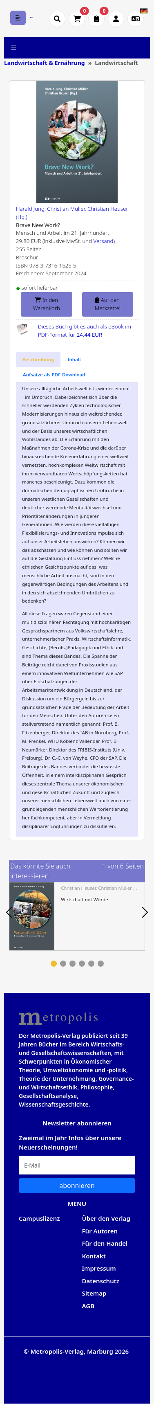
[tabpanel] (77, 916)
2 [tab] (63, 964)
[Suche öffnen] (57, 19)
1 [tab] (54, 964)
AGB (88, 1306)
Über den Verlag (106, 1218)
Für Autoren (100, 1231)
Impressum (99, 1268)
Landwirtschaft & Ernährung (44, 63)
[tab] (38, 359)
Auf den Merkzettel (108, 304)
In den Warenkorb (46, 304)
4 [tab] (82, 964)
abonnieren (77, 1185)
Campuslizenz (39, 1218)
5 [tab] (91, 964)
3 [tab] (72, 964)
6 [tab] (101, 964)
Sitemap (94, 1293)
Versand (104, 241)
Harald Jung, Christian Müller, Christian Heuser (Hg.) (72, 212)
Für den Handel (105, 1243)
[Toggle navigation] (13, 48)
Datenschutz (101, 1281)
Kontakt (94, 1256)
